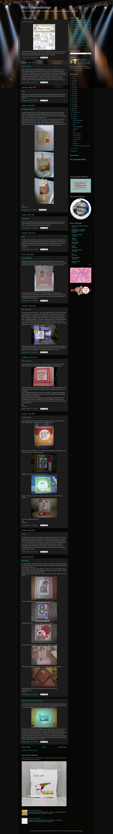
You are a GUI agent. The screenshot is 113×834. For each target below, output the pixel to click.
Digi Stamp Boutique (85, 31)
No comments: (34, 57)
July (74, 114)
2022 (73, 85)
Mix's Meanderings (36, 7)
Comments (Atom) (32, 750)
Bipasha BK (72, 42)
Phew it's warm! (26, 66)
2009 (73, 151)
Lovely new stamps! (27, 21)
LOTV (77, 23)
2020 (73, 89)
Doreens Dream (76, 257)
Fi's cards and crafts (77, 234)
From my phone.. (27, 417)
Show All (89, 264)
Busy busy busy (26, 309)
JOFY (87, 45)
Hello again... (26, 560)
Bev (73, 253)
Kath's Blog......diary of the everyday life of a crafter (78, 230)
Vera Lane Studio (82, 26)
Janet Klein (79, 36)
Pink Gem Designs (77, 37)
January (75, 148)
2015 (73, 99)
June (74, 116)
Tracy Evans (88, 39)
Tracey (73, 246)
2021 (73, 87)
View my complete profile (76, 70)
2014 (73, 102)
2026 (73, 76)
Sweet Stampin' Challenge (29, 755)
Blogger (81, 830)
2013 (73, 104)
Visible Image (74, 28)
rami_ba (70, 830)
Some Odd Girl (77, 41)
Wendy (73, 238)
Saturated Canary (78, 33)
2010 (73, 110)
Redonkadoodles (73, 45)
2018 (73, 93)
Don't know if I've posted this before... (33, 701)
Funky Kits (85, 28)
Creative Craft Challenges (34, 818)
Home (44, 747)
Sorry (23, 91)
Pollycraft (80, 39)
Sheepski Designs (82, 42)
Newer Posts (26, 747)
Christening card (26, 258)
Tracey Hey (83, 34)
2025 (73, 78)
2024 (73, 80)
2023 (73, 83)
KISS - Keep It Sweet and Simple (80, 225)
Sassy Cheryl (88, 36)
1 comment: (34, 209)
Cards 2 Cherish (76, 261)
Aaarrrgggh (25, 218)
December (75, 112)
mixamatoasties (83, 59)
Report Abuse (74, 155)
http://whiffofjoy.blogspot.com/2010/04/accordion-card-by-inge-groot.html (41, 119)
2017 (73, 95)
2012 (73, 106)
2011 (73, 108)
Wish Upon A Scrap (77, 250)
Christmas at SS (81, 45)
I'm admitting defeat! (28, 109)
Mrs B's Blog (75, 242)
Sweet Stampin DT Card (80, 21)
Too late (24, 534)
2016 (73, 97)
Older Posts (62, 747)
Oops (23, 236)
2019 (73, 91)
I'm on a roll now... (27, 361)
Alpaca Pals (86, 41)
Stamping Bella (74, 29)
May (74, 118)
